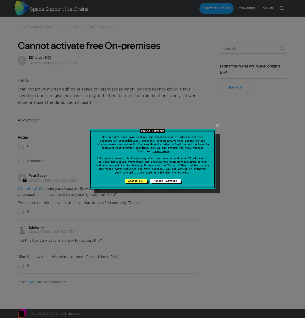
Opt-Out (183, 172)
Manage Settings (165, 181)
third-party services (120, 169)
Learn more (161, 151)
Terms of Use (176, 165)
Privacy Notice (142, 165)
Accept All (136, 181)
